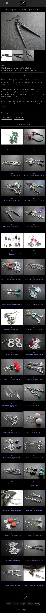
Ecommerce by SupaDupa (25, 610)
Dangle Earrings (7, 117)
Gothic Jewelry (19, 117)
